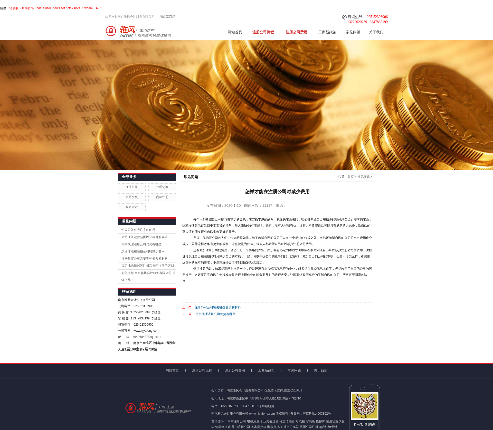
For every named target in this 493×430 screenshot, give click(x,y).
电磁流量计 (254, 421)
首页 (351, 177)
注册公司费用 (296, 32)
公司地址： (219, 398)
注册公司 (132, 187)
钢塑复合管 (223, 427)
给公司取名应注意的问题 (138, 230)
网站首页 (235, 32)
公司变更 (132, 197)
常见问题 (353, 32)
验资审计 (132, 207)
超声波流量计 (328, 427)
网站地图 (268, 406)
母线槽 (300, 421)
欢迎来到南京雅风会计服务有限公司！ (131, 16)
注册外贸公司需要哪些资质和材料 (144, 258)
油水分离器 (291, 427)
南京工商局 (167, 16)
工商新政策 (327, 32)
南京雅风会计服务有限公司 (229, 413)
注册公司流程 (263, 32)
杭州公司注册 (309, 427)
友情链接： (219, 421)
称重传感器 (287, 421)
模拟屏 (320, 421)
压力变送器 (271, 421)
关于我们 (376, 32)
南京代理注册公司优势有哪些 (141, 244)
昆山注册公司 (241, 427)
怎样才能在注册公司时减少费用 (143, 251)
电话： (216, 406)
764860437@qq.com (146, 337)
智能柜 (310, 421)
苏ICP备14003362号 (317, 413)
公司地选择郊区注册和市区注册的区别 (147, 266)
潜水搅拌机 (258, 427)
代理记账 (162, 187)
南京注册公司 (236, 421)
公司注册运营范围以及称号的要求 (144, 237)
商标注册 (162, 197)
